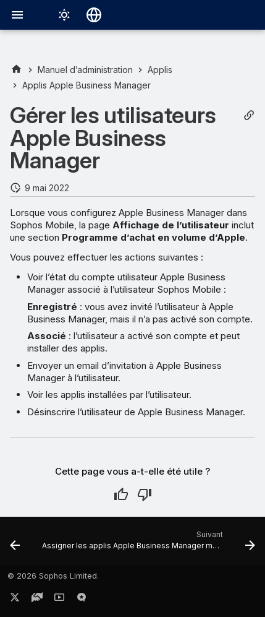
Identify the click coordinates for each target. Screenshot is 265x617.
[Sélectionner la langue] (94, 14)
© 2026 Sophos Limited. (53, 575)
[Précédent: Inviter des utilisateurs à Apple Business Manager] (15, 544)
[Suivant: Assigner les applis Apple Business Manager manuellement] (147, 544)
